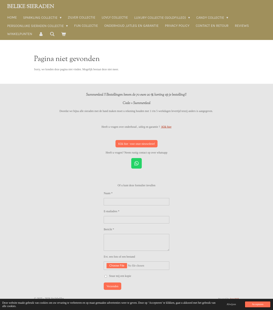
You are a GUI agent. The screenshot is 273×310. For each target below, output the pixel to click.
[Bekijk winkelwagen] (63, 34)
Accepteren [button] (258, 304)
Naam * (108, 193)
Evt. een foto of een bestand (119, 256)
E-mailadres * (111, 211)
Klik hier (166, 126)
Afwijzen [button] (231, 304)
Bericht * (109, 229)
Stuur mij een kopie (120, 275)
